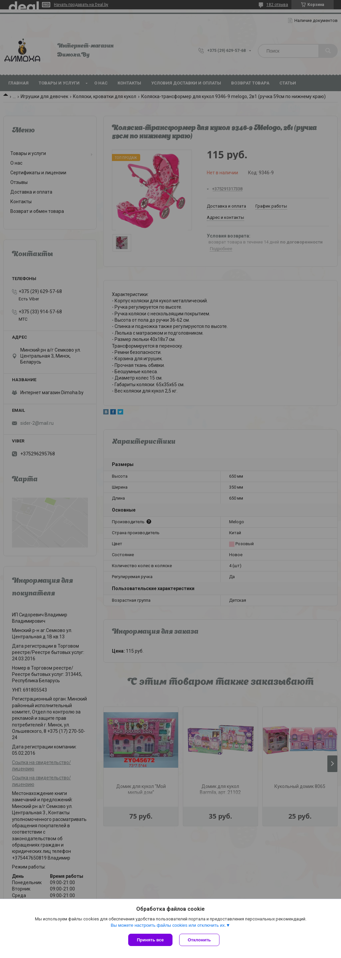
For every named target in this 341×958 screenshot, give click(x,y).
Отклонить (199, 939)
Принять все (150, 939)
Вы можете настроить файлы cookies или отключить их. (168, 925)
